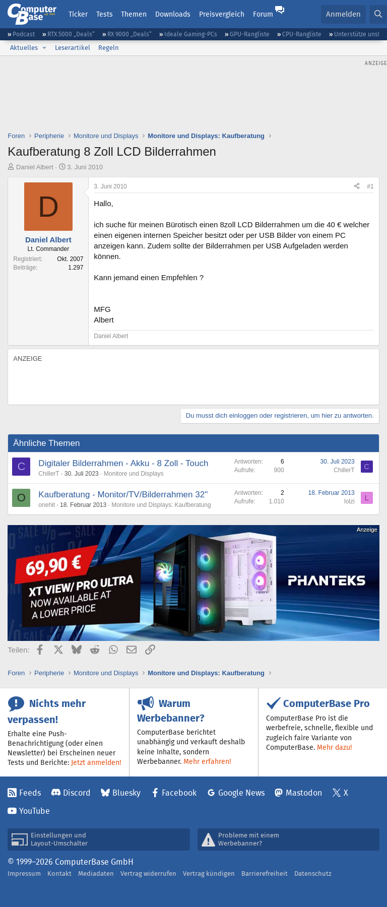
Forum (263, 14)
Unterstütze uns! (356, 34)
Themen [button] (134, 14)
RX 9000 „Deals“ (129, 34)
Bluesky (126, 793)
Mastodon (304, 793)
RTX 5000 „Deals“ (71, 34)
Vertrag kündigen (209, 873)
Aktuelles (24, 47)
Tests (104, 14)
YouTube (34, 811)
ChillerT (48, 473)
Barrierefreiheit (264, 873)
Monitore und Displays (134, 473)
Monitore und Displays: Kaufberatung (161, 504)
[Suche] (378, 14)
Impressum (24, 873)
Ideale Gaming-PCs (190, 34)
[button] (44, 47)
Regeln (108, 47)
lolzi (349, 501)
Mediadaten (96, 873)
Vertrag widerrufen (148, 873)
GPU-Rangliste (250, 34)
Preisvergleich (221, 14)
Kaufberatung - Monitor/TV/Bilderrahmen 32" (123, 494)
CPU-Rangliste (301, 34)
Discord (77, 793)
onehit (46, 504)
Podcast (24, 34)
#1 (370, 186)
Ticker (78, 14)
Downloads (172, 14)
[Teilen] (356, 186)
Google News (241, 793)
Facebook (179, 793)
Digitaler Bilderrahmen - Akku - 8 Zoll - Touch (123, 463)
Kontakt (59, 873)
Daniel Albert (34, 167)
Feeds (30, 793)
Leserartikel (72, 47)
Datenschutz (313, 873)
